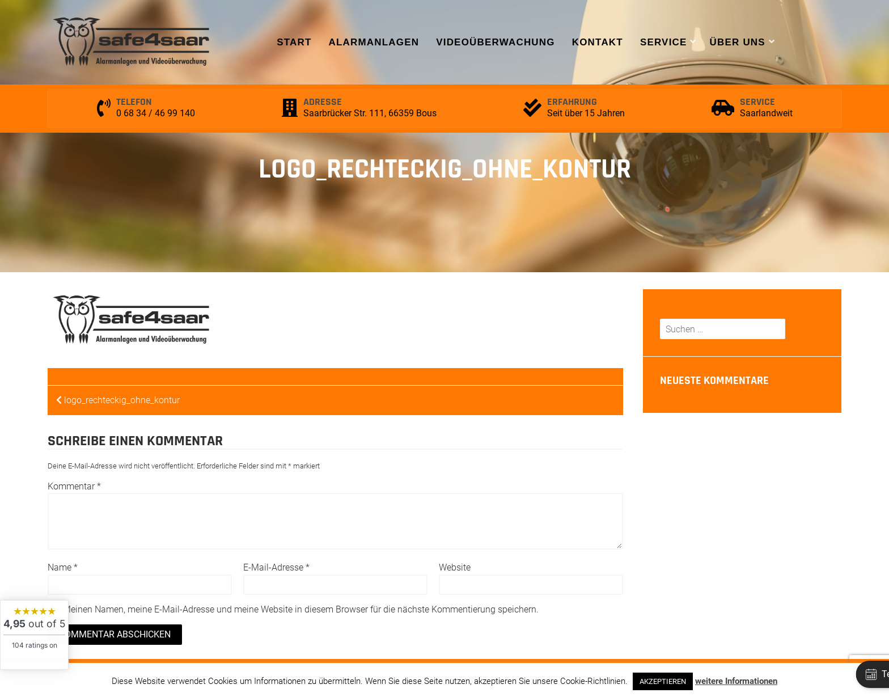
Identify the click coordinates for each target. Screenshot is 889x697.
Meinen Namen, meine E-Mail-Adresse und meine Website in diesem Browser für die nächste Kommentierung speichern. (301, 609)
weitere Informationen (736, 681)
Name (63, 567)
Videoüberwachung (495, 42)
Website (455, 567)
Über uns (737, 42)
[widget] (34, 635)
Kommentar (74, 486)
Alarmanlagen (373, 42)
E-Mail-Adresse (276, 567)
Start (294, 42)
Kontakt (597, 42)
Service (663, 42)
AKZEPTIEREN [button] (663, 681)
